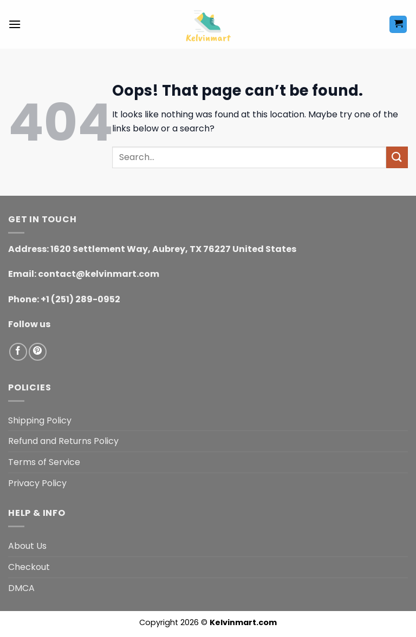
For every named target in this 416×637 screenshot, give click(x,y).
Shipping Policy (40, 420)
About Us (27, 546)
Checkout (29, 567)
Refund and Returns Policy (63, 441)
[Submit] (397, 157)
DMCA (21, 588)
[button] (14, 24)
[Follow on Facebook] (18, 352)
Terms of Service (44, 462)
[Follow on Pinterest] (38, 352)
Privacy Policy (37, 483)
